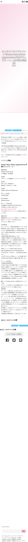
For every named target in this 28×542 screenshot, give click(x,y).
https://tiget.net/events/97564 (8, 209)
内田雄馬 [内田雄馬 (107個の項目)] (9, 541)
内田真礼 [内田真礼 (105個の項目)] (4, 541)
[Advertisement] (14, 356)
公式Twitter (24, 155)
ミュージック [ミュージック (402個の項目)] (6, 537)
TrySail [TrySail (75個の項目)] (5, 536)
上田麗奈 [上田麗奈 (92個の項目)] (19, 537)
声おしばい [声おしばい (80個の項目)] (18, 541)
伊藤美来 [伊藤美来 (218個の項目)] (14, 539)
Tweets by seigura (5, 526)
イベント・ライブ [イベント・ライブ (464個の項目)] (17, 535)
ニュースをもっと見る (14, 334)
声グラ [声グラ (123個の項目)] (23, 541)
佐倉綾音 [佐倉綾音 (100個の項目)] (19, 539)
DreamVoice (8, 130)
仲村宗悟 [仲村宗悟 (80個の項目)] (9, 539)
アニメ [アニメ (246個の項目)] (10, 536)
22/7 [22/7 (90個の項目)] (3, 536)
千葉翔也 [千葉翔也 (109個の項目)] (13, 541)
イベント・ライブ (17, 130)
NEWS (14, 66)
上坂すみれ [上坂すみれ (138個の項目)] (13, 537)
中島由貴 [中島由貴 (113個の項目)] (4, 539)
